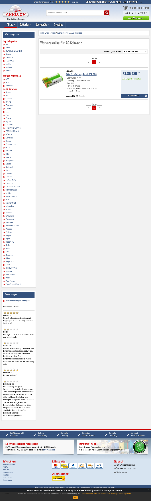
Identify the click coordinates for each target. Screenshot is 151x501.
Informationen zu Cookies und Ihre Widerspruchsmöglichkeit (106, 494)
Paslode (9, 229)
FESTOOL (10, 61)
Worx (8, 278)
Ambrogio (9, 86)
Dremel (9, 102)
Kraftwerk (9, 167)
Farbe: (69, 86)
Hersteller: (71, 91)
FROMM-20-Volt (12, 131)
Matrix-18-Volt (11, 196)
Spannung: (71, 78)
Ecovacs (9, 105)
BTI (7, 95)
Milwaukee (10, 206)
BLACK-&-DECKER (14, 51)
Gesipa (8, 141)
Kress (8, 170)
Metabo (9, 67)
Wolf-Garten (10, 275)
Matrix (8, 193)
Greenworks (11, 144)
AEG (7, 44)
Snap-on (9, 255)
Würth (8, 70)
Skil (7, 252)
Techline (9, 271)
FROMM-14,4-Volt (13, 128)
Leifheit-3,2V (11, 180)
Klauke (8, 164)
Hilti (7, 154)
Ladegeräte (42, 24)
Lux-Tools (9, 183)
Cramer (9, 99)
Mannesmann (11, 190)
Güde (8, 147)
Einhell (8, 108)
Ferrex (8, 118)
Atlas (8, 48)
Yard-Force (10, 281)
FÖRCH (9, 135)
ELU (7, 112)
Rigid (8, 239)
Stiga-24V (10, 261)
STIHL (8, 265)
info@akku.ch (49, 450)
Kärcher (9, 173)
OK (75, 498)
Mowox (8, 209)
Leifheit (9, 177)
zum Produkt (133, 96)
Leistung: (70, 81)
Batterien (25, 24)
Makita (8, 64)
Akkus (11, 24)
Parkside (9, 222)
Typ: (68, 83)
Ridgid (8, 235)
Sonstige (58, 24)
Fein (7, 115)
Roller (8, 245)
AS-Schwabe (11, 89)
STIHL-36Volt (11, 268)
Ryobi (8, 248)
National (9, 213)
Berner (8, 92)
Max (7, 200)
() (44, 2)
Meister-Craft (11, 203)
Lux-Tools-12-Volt (13, 187)
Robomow (10, 242)
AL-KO (8, 82)
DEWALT (9, 58)
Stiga (8, 258)
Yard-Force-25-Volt (13, 284)
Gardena (9, 138)
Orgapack (10, 216)
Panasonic (10, 219)
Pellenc (9, 232)
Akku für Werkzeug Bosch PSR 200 (81, 74)
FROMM (9, 125)
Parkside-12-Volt (12, 226)
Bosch (8, 54)
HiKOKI (9, 151)
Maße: (69, 88)
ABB (7, 79)
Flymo (8, 121)
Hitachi (8, 157)
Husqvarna (10, 161)
